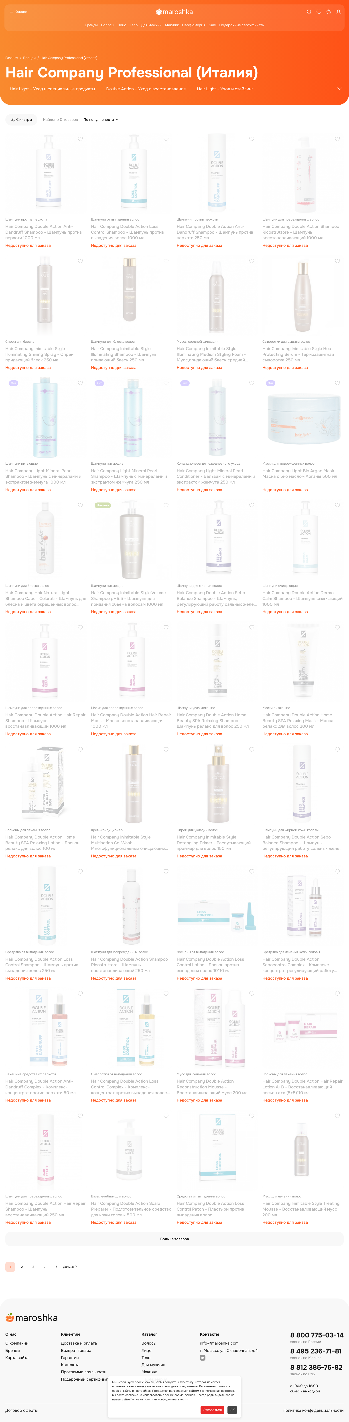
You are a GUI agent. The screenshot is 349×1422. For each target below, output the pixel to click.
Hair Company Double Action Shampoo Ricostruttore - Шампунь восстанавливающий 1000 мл (300, 232)
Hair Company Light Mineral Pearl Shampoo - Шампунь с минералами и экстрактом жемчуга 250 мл (129, 476)
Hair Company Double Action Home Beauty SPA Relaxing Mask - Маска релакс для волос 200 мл (297, 720)
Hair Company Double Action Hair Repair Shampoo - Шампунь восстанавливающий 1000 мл (45, 720)
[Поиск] (309, 11)
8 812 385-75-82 (316, 1367)
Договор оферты (21, 1410)
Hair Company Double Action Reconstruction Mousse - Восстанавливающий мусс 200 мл (212, 1087)
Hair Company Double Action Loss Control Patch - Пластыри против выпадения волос (210, 1209)
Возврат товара (76, 1350)
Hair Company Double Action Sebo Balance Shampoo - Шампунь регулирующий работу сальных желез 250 (302, 843)
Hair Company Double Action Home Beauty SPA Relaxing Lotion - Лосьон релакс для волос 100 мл (42, 843)
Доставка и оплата (79, 1343)
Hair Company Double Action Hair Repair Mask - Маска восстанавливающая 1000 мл (131, 720)
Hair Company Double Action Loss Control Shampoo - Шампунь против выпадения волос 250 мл (41, 965)
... (45, 1267)
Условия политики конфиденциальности (160, 1399)
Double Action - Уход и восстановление (146, 89)
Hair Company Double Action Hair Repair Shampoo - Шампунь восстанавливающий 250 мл (45, 1209)
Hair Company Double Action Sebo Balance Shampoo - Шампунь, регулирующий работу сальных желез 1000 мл (216, 598)
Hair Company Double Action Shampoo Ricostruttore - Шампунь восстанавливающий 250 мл (129, 965)
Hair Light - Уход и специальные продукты (52, 89)
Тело (134, 25)
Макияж (172, 25)
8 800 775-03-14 (317, 1335)
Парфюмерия (193, 25)
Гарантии (70, 1357)
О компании (16, 1343)
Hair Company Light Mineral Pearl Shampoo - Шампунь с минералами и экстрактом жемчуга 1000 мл (43, 476)
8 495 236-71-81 (316, 1351)
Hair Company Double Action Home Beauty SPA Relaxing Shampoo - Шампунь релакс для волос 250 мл (213, 720)
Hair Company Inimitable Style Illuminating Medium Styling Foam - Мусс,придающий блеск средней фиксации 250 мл (211, 354)
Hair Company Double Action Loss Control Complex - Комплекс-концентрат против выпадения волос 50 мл (129, 1087)
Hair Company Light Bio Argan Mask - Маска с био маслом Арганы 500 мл (299, 473)
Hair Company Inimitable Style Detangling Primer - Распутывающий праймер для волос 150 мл (214, 843)
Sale (212, 25)
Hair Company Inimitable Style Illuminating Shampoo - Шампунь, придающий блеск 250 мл (124, 354)
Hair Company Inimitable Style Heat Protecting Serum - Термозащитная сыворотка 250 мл (298, 354)
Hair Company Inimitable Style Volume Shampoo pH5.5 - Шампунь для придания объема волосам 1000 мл (128, 598)
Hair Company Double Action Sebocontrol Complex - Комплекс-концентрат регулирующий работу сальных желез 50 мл (298, 965)
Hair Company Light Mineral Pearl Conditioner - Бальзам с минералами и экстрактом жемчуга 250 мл (216, 476)
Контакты (70, 1364)
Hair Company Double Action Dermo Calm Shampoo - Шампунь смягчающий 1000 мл (302, 598)
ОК (232, 1410)
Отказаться (212, 1410)
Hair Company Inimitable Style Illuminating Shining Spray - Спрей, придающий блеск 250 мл (39, 354)
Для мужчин (151, 25)
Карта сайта (16, 1357)
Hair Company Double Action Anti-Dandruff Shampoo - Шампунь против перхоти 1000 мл (43, 232)
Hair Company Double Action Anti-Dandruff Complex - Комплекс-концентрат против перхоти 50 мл (40, 1087)
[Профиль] (338, 11)
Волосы (107, 25)
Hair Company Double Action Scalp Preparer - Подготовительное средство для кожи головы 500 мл (131, 1209)
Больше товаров (174, 1239)
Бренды (91, 25)
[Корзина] (328, 11)
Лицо (122, 25)
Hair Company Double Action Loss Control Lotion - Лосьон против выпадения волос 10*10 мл (210, 965)
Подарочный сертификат (85, 1379)
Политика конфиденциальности (313, 1410)
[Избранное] (319, 11)
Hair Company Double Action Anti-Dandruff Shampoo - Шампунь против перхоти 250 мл (215, 232)
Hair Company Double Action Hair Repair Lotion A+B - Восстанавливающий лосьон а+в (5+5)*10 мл (302, 1087)
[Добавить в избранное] (80, 139)
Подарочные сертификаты (241, 25)
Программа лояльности (84, 1371)
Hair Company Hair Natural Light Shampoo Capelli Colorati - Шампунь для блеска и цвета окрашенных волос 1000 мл (45, 598)
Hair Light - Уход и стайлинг (225, 89)
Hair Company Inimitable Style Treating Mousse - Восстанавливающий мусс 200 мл (301, 1209)
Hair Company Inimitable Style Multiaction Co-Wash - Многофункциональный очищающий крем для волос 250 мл (128, 843)
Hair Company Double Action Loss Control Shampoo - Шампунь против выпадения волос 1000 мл (127, 232)
